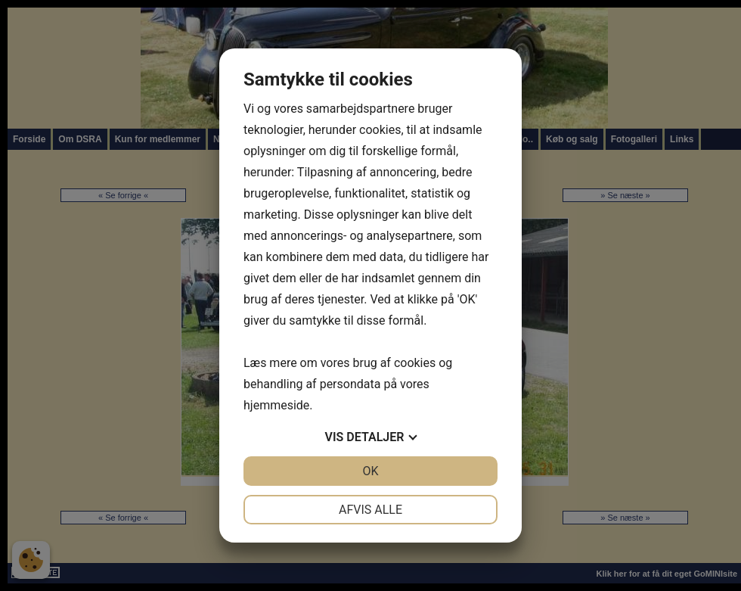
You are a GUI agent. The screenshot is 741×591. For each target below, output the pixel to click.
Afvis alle (370, 509)
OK (370, 471)
